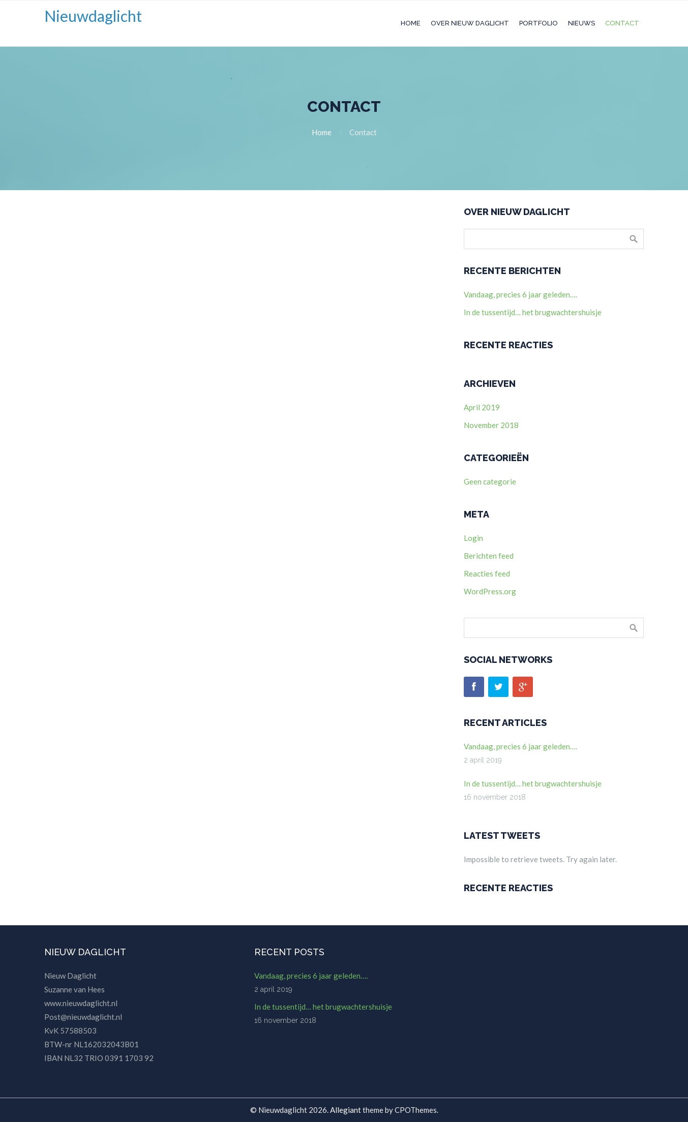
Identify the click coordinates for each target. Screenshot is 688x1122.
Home (411, 23)
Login (473, 537)
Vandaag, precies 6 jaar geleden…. (520, 294)
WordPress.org (490, 591)
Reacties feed (487, 573)
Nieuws (581, 23)
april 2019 (482, 407)
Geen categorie (490, 481)
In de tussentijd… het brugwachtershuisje (533, 312)
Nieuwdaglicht (93, 16)
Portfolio (538, 23)
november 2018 (491, 425)
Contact (622, 23)
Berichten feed (489, 555)
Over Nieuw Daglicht (470, 23)
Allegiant (345, 1109)
